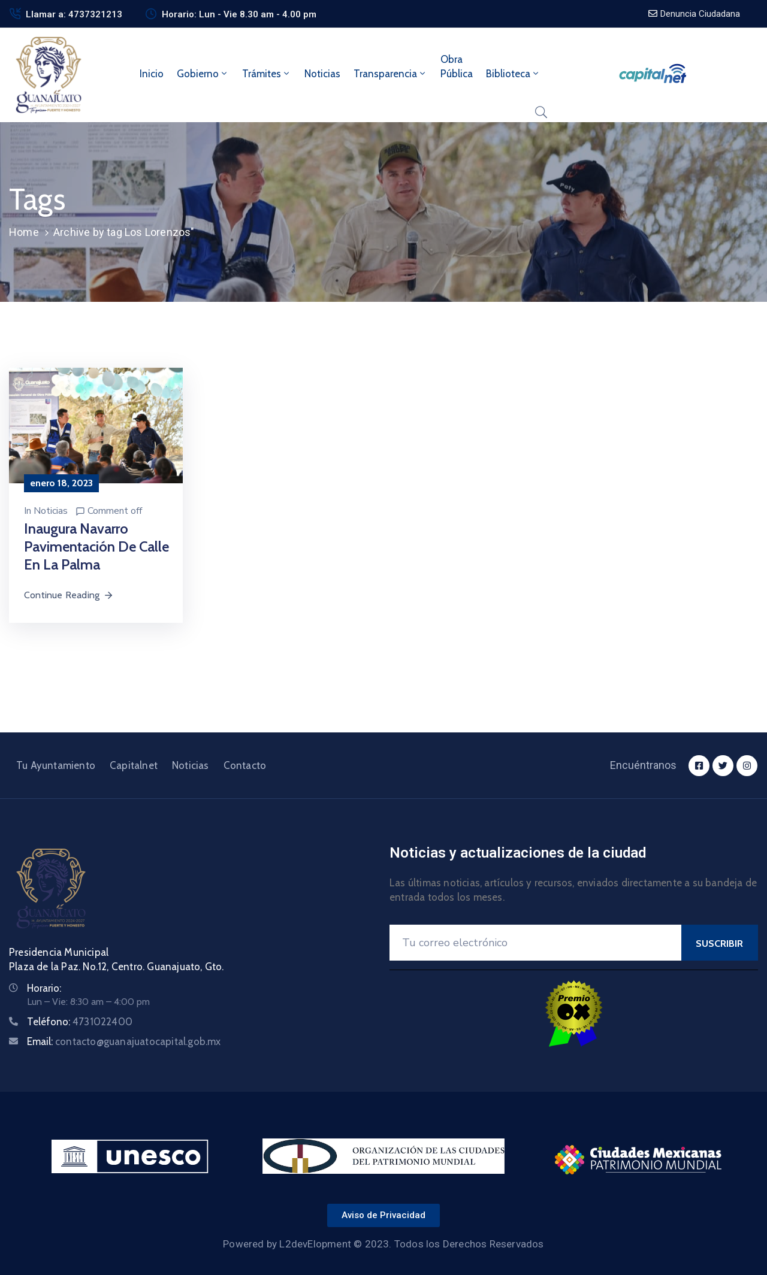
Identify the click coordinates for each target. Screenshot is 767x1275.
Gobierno (203, 74)
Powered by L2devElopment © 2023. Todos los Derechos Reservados (383, 1244)
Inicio (152, 74)
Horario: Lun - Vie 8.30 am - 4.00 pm (239, 14)
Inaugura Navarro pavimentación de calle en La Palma (96, 546)
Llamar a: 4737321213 (74, 14)
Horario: (44, 988)
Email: (124, 1041)
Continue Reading (69, 595)
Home (24, 232)
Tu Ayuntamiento (55, 765)
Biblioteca (513, 74)
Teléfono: (79, 1022)
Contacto (245, 765)
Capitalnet (134, 765)
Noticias (322, 74)
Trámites (266, 74)
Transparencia (390, 74)
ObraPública (456, 66)
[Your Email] (535, 943)
